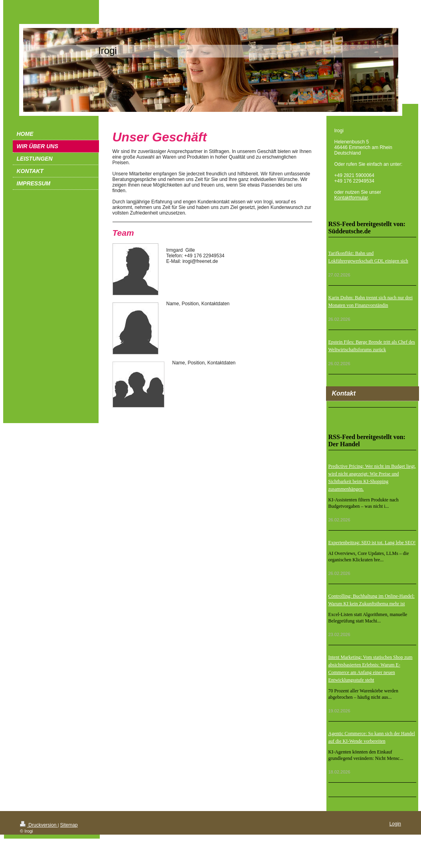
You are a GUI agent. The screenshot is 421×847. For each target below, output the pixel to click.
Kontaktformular (351, 198)
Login (395, 824)
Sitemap (69, 825)
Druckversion (39, 825)
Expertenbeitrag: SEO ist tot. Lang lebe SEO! (372, 542)
